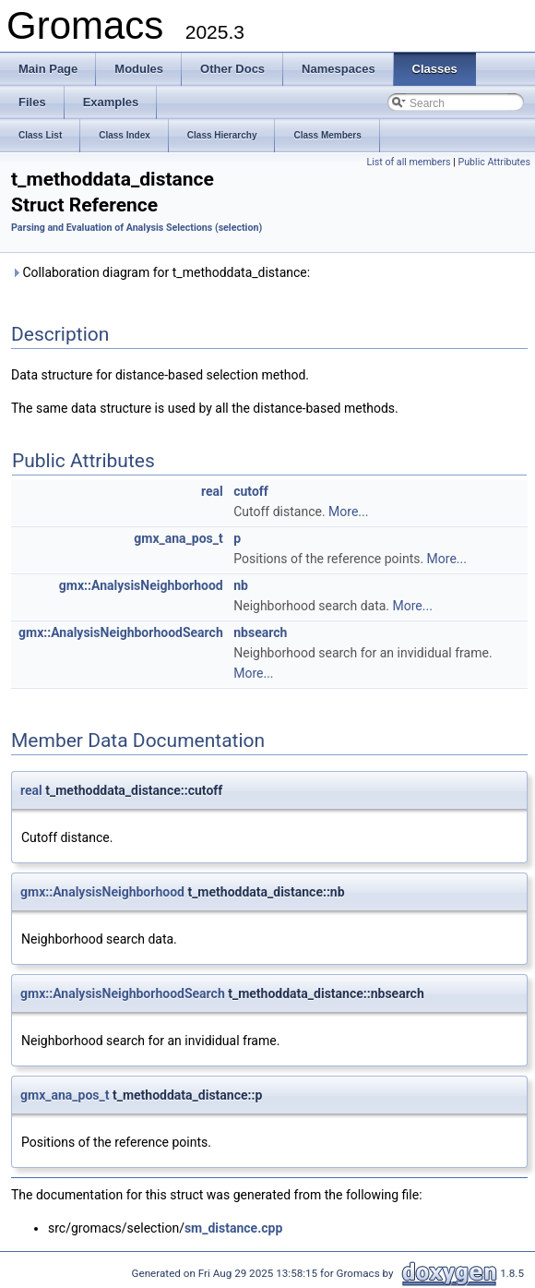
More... (348, 511)
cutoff (250, 491)
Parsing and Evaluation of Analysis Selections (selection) (136, 228)
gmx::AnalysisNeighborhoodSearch (120, 632)
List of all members (408, 162)
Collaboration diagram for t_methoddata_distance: (160, 272)
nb (240, 585)
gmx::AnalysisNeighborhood (141, 585)
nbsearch (260, 632)
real (212, 491)
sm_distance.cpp (233, 1228)
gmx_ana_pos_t (178, 538)
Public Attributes (494, 162)
